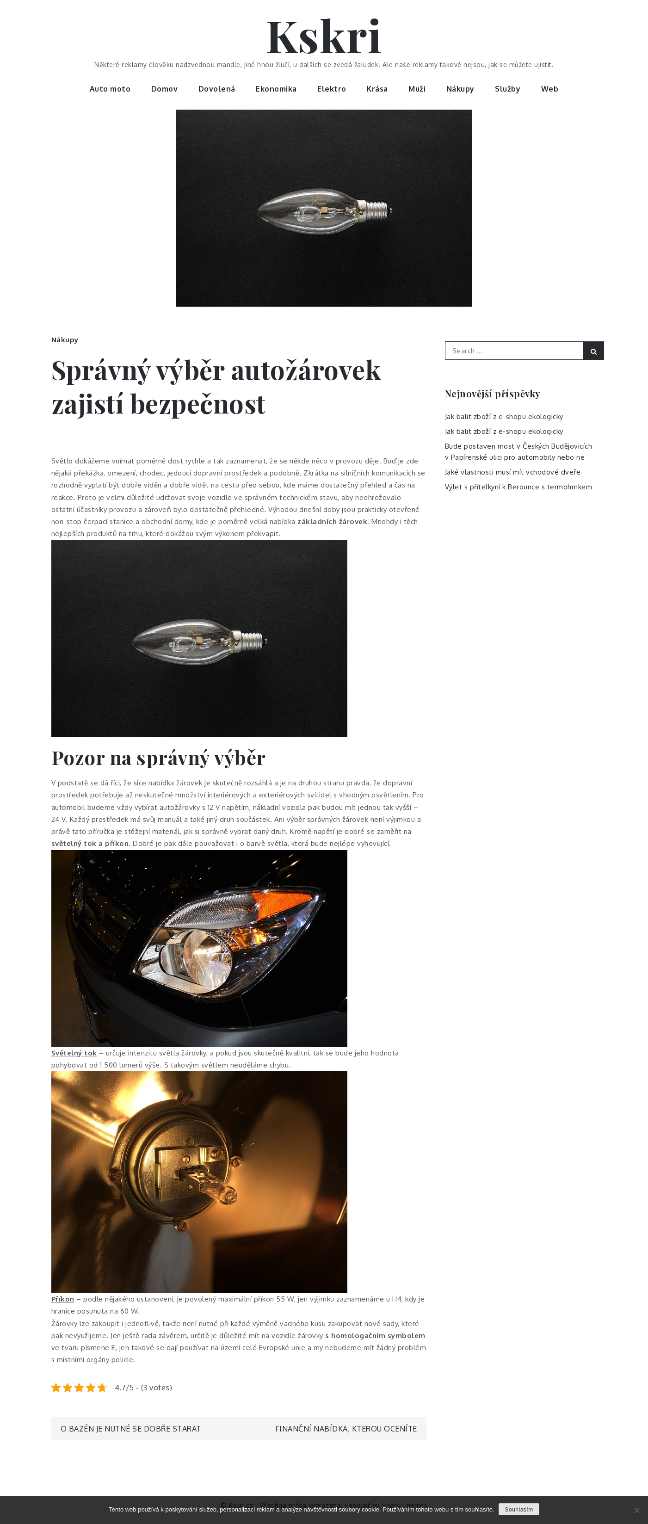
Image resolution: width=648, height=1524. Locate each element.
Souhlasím (519, 1509)
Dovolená (216, 88)
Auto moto (110, 88)
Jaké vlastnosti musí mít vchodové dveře (513, 472)
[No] (636, 1510)
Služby (507, 88)
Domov (164, 88)
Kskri (324, 34)
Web (550, 88)
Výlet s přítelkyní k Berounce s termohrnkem (518, 486)
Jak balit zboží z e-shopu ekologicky (504, 416)
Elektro (331, 88)
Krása (377, 88)
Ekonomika (276, 88)
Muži (417, 88)
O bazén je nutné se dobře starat (131, 1428)
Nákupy (460, 88)
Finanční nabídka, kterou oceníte (346, 1428)
